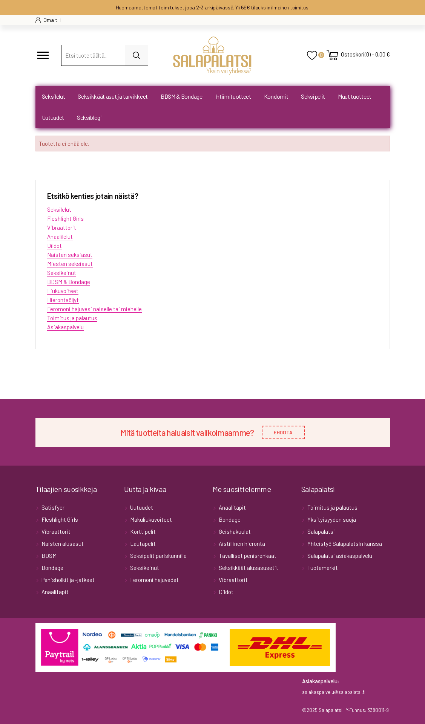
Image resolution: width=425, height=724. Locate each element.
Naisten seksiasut (69, 254)
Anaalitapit (54, 591)
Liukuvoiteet (62, 290)
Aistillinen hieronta (241, 543)
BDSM (48, 555)
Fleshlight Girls (65, 218)
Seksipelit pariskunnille (158, 555)
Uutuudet (141, 507)
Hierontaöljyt (63, 299)
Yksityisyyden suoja (331, 519)
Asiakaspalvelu (65, 327)
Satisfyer (52, 507)
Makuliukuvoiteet (150, 519)
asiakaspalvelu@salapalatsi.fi (333, 692)
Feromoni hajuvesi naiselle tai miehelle (94, 308)
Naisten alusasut (62, 543)
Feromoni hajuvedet (154, 579)
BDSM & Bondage (68, 281)
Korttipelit (142, 531)
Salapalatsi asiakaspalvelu (339, 555)
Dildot (54, 245)
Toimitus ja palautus (72, 318)
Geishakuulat (234, 531)
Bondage (51, 567)
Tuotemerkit (322, 567)
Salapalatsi (320, 531)
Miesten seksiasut (70, 263)
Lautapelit (142, 543)
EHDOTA (283, 432)
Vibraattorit (61, 227)
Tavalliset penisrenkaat (247, 555)
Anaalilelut (60, 236)
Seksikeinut (61, 272)
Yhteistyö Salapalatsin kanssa (344, 543)
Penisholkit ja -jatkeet (67, 579)
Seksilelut (59, 209)
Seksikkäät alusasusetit (248, 567)
